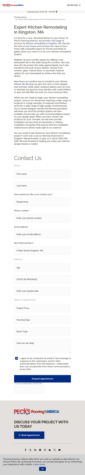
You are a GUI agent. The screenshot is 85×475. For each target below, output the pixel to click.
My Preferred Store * (24, 243)
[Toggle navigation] (80, 5)
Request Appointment (42, 378)
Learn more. (39, 464)
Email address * (21, 227)
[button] (42, 202)
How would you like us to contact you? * (34, 194)
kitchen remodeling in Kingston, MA (43, 43)
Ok (42, 469)
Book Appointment (29, 435)
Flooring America (20, 17)
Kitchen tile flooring (23, 84)
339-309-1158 (72, 5)
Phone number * (22, 210)
